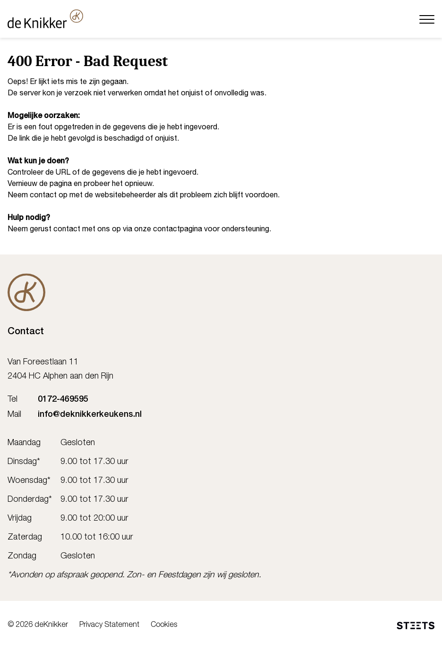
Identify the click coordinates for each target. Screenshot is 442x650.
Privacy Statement (109, 625)
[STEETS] (415, 625)
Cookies (164, 625)
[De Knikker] (26, 292)
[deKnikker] (45, 18)
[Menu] (426, 18)
